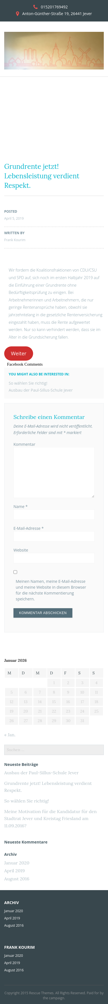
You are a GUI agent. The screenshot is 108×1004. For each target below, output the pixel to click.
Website (20, 550)
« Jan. (9, 734)
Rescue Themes (41, 993)
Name (20, 506)
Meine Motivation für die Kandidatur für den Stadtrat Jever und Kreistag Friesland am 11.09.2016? (50, 818)
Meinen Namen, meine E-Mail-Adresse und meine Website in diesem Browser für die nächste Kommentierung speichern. (51, 590)
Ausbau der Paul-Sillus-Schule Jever (41, 390)
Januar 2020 (16, 863)
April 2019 (14, 870)
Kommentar (24, 444)
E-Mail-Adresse (28, 528)
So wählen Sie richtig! (28, 383)
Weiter (18, 353)
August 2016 (16, 878)
